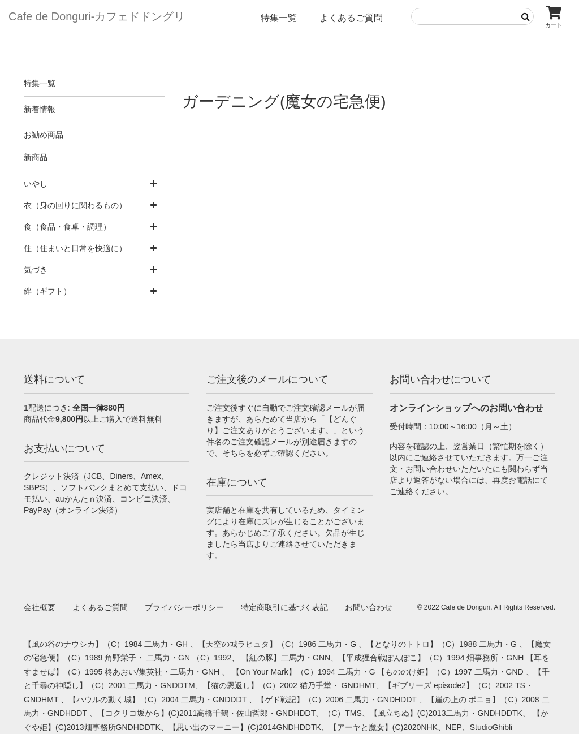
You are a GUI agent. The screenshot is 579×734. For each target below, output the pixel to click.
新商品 (35, 157)
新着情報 (39, 109)
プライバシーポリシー (184, 607)
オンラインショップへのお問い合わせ (466, 408)
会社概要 (39, 607)
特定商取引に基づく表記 (284, 607)
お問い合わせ (368, 607)
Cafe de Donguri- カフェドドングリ (96, 16)
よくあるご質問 (351, 18)
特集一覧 (279, 18)
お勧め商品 (43, 134)
